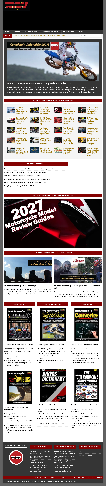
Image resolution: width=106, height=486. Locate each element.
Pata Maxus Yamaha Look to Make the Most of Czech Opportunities (27, 179)
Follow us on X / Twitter (86, 452)
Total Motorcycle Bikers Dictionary (49, 405)
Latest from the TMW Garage (65, 447)
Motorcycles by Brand (50, 32)
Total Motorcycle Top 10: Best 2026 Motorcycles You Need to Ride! (39, 466)
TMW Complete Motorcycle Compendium (85, 405)
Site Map (99, 477)
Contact (91, 477)
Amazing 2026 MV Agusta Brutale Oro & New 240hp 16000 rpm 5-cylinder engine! (93, 152)
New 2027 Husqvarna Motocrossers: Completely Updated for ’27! (39, 83)
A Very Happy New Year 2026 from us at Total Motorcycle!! (46, 150)
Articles (6, 32)
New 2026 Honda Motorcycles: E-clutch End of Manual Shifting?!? (40, 461)
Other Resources (68, 32)
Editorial (61, 477)
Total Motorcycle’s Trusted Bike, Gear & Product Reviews (53, 252)
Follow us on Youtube (85, 455)
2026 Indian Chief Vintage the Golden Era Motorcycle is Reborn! (40, 470)
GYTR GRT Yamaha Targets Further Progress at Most (22, 176)
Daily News (16, 32)
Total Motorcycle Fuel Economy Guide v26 (18, 344)
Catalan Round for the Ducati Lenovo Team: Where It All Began (25, 172)
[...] (96, 92)
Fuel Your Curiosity (40, 447)
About (46, 477)
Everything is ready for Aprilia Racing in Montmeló (20, 186)
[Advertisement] (66, 15)
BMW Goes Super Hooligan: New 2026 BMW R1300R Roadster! (40, 457)
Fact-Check (81, 477)
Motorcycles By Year (31, 32)
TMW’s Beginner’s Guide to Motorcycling (50, 345)
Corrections (71, 477)
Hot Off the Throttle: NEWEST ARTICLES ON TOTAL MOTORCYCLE (53, 100)
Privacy (53, 477)
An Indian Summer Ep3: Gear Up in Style (20, 285)
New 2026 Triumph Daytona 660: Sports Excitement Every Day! (40, 452)
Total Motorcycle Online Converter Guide (84, 345)
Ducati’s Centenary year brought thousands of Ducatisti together (25, 182)
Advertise (38, 477)
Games (81, 32)
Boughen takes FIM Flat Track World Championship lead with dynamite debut (30, 169)
